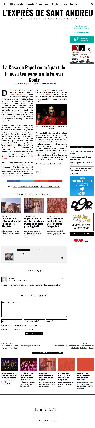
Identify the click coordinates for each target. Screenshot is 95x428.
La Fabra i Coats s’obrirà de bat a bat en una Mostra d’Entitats (11, 222)
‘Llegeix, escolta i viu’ (75, 174)
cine (15, 186)
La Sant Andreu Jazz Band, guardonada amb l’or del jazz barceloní (9, 375)
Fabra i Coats (23, 186)
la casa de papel (34, 186)
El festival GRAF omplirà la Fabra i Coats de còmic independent (55, 222)
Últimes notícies (36, 250)
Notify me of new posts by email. (18, 329)
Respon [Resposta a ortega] (64, 278)
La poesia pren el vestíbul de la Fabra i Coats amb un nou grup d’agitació (34, 222)
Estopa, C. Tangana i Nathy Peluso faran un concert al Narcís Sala (81, 163)
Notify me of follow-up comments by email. (23, 326)
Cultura (35, 84)
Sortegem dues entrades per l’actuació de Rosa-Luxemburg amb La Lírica (81, 169)
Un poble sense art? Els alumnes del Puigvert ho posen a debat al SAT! (27, 376)
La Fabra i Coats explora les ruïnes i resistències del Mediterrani (84, 376)
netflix (43, 186)
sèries (57, 186)
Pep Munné (50, 186)
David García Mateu (48, 84)
